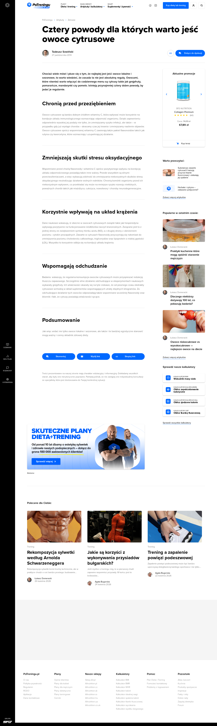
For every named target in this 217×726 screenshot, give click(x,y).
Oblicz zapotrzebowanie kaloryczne (188, 389)
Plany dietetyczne (62, 691)
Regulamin (28, 687)
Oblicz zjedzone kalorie (188, 401)
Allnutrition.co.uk (92, 705)
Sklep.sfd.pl (90, 680)
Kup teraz (185, 143)
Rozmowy (7, 371)
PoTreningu (47, 20)
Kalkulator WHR (123, 687)
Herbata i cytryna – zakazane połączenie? (188, 188)
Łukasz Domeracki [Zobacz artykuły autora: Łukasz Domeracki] (43, 578)
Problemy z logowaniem (158, 687)
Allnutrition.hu (91, 698)
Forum (181, 705)
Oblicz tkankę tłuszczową (188, 412)
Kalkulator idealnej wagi (127, 694)
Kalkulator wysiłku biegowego (129, 709)
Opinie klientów (61, 680)
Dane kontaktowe (31, 698)
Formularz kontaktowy (157, 683)
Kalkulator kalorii (123, 691)
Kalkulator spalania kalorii (127, 698)
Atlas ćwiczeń (184, 680)
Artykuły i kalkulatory (91, 5)
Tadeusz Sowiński (62, 51)
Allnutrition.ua (91, 701)
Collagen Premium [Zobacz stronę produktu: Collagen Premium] (184, 112)
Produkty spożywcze (187, 687)
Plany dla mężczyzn (63, 687)
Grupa (8, 719)
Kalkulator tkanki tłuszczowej (129, 701)
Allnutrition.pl (91, 683)
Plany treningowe (62, 694)
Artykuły (60, 20)
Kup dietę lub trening (176, 5)
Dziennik (7, 347)
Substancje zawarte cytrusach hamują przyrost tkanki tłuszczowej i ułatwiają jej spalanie (188, 173)
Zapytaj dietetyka (185, 701)
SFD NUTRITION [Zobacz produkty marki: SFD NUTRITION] (184, 108)
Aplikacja (27, 694)
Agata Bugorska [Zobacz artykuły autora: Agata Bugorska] (102, 581)
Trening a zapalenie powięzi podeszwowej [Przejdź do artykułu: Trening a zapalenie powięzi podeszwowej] (170, 555)
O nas (26, 680)
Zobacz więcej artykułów (174, 197)
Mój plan (7, 359)
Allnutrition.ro (91, 694)
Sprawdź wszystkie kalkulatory (177, 423)
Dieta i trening (68, 5)
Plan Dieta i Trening (156, 680)
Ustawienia (7, 382)
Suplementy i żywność (119, 5)
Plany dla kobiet (61, 683)
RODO (26, 691)
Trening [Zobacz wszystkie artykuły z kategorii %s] (30, 546)
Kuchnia (181, 683)
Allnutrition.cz (91, 687)
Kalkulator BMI (122, 680)
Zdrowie (71, 20)
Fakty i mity (183, 694)
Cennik (57, 698)
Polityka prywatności (32, 683)
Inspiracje (182, 691)
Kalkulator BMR (123, 683)
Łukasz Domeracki (178, 247)
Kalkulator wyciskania (125, 705)
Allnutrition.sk (91, 691)
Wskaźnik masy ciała (188, 378)
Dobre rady (183, 698)
